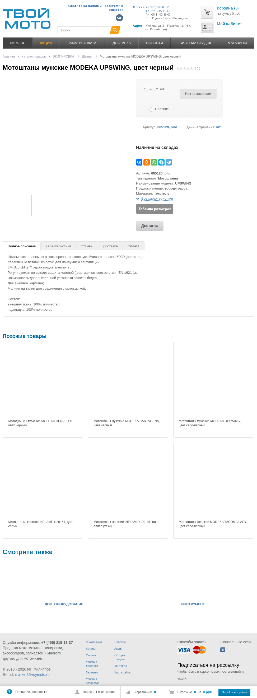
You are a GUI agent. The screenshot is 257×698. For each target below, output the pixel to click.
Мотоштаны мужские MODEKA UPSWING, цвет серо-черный (210, 423)
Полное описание (22, 246)
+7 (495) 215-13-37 (158, 11)
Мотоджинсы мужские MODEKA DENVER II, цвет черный (40, 423)
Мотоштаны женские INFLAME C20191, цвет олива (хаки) (126, 524)
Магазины (237, 43)
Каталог (17, 43)
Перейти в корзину (234, 692)
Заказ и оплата (82, 43)
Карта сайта (122, 672)
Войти (87, 692)
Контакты (120, 665)
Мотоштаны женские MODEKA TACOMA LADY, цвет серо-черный (213, 524)
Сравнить (162, 109)
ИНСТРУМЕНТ (193, 604)
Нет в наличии (198, 94)
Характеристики (58, 246)
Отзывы (87, 246)
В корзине (184, 692)
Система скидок (195, 43)
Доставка (122, 43)
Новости (154, 43)
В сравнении (142, 692)
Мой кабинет (229, 23)
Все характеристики (157, 198)
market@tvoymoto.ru (32, 674)
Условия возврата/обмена (92, 682)
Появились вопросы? (30, 692)
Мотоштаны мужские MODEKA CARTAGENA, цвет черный (127, 423)
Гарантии (92, 672)
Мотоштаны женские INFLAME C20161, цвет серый (40, 524)
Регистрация (105, 692)
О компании (94, 642)
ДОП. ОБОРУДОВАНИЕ (64, 604)
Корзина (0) (228, 8)
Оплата (133, 246)
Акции (118, 648)
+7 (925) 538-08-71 (158, 7)
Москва (138, 7)
